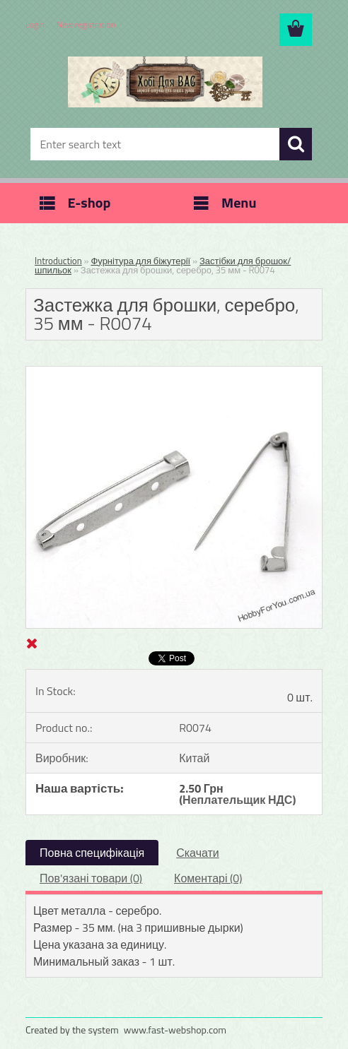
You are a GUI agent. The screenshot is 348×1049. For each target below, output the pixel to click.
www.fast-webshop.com (175, 1029)
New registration (86, 24)
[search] (295, 144)
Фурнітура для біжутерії (140, 261)
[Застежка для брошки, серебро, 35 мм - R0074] (174, 372)
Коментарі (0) (208, 878)
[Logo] (165, 82)
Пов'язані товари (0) (91, 878)
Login (35, 24)
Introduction (58, 261)
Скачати (197, 852)
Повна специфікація (92, 852)
